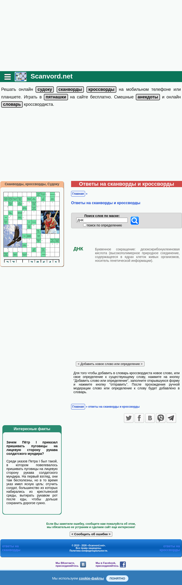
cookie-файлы (91, 578)
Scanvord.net (52, 76)
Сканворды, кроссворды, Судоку (32, 184)
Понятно (117, 578)
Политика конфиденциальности (88, 550)
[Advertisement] (91, 35)
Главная (78, 193)
